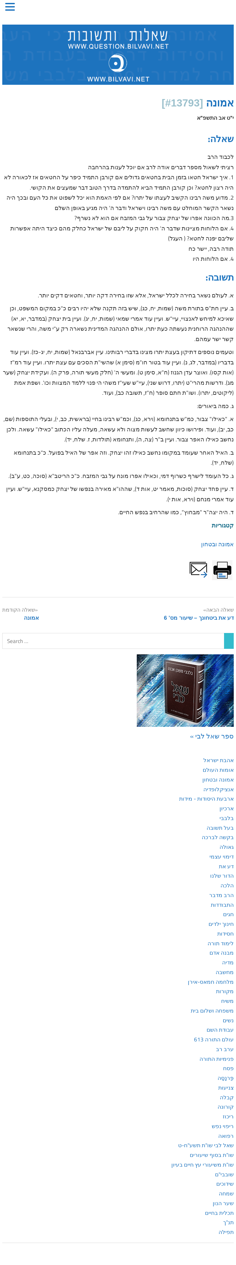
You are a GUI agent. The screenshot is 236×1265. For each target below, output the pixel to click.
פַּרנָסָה (226, 1078)
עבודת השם (220, 1030)
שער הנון (223, 1203)
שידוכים (225, 1184)
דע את (226, 866)
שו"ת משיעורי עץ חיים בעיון (202, 1164)
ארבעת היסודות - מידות (206, 798)
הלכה (227, 885)
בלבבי (227, 818)
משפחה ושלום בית (212, 1010)
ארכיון (227, 808)
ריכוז (228, 1116)
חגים (228, 914)
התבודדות (222, 905)
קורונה (226, 1107)
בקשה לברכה (218, 837)
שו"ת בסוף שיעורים (212, 1155)
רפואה (226, 1136)
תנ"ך (228, 1222)
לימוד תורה (221, 943)
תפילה (226, 1232)
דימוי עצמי (221, 856)
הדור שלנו (222, 875)
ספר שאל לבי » (212, 736)
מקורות (225, 991)
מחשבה (225, 972)
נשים (228, 1020)
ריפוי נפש (223, 1126)
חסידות (225, 933)
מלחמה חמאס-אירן (211, 982)
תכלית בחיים (219, 1213)
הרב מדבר (221, 895)
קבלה (227, 1097)
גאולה (227, 847)
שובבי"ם (224, 1174)
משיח (227, 1001)
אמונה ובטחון (217, 544)
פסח (228, 1068)
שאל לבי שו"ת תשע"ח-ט (206, 1145)
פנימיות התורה (216, 1059)
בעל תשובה (220, 828)
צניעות (226, 1087)
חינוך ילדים (221, 924)
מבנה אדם (221, 953)
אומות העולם (218, 770)
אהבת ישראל (218, 760)
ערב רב (225, 1049)
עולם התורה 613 (214, 1039)
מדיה (228, 962)
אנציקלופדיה (218, 789)
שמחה (226, 1193)
